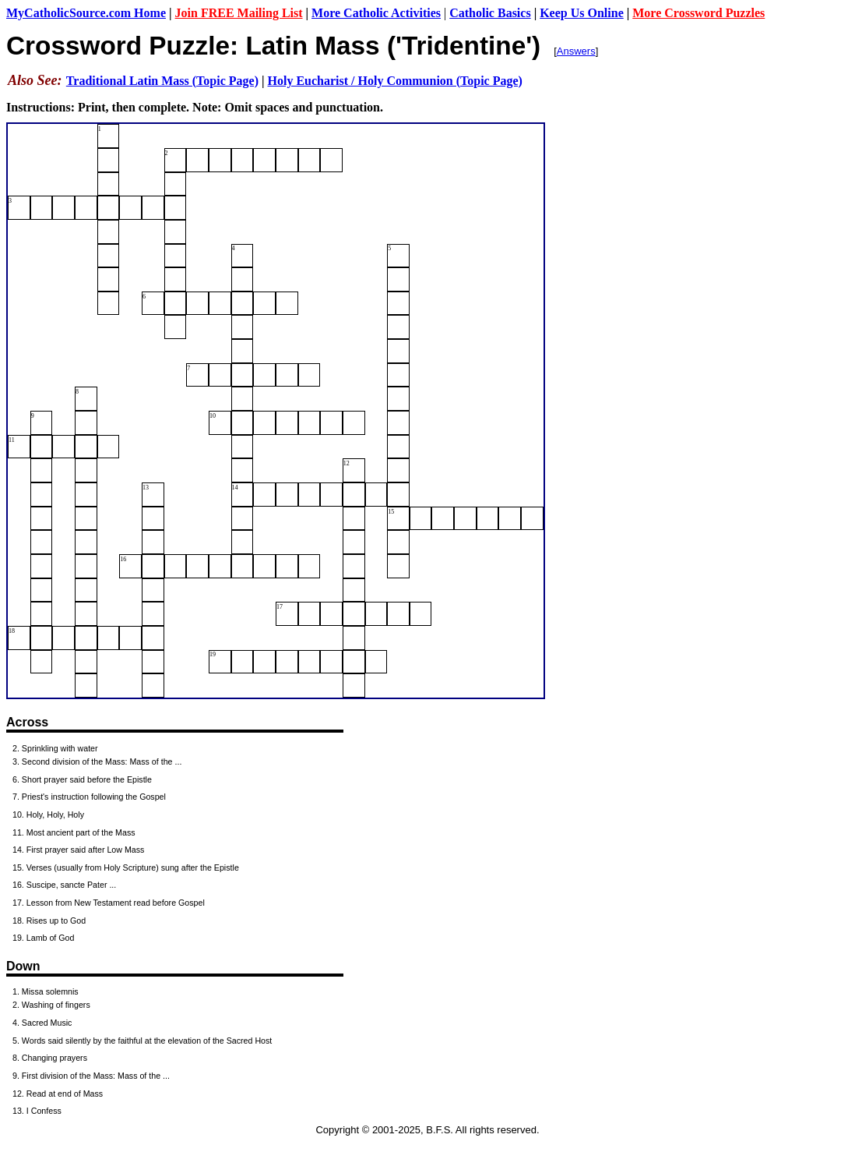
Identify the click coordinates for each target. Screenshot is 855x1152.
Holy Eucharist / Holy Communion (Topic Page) (394, 80)
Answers (576, 51)
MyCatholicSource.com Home (86, 12)
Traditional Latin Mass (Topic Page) (162, 80)
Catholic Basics (489, 12)
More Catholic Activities (376, 12)
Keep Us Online (582, 12)
